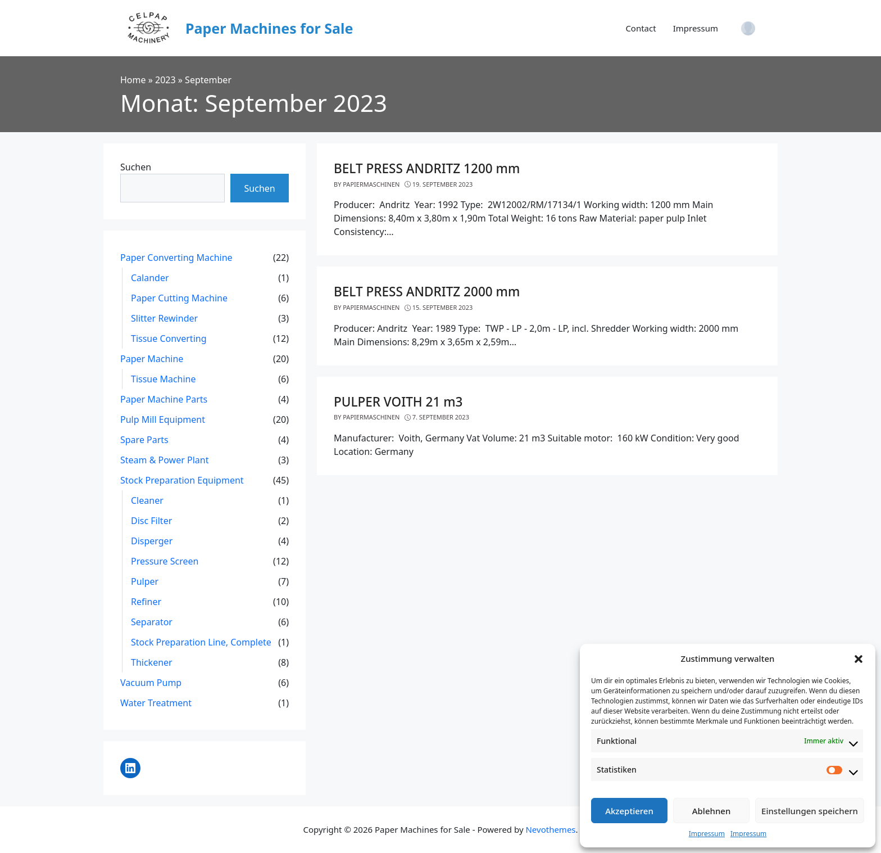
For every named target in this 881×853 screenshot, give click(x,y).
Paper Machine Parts (163, 399)
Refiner (146, 601)
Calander (150, 278)
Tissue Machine (163, 379)
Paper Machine (151, 359)
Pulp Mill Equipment (162, 419)
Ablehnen (711, 810)
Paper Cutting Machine (179, 298)
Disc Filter (151, 520)
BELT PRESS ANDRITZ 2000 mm (427, 291)
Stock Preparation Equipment (182, 480)
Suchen (135, 167)
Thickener (151, 662)
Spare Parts (144, 440)
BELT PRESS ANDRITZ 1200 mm (427, 168)
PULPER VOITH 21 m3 (398, 401)
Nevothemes (550, 829)
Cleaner (147, 500)
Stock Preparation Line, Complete (201, 642)
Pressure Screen (164, 561)
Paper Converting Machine (176, 257)
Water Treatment (156, 703)
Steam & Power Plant (164, 460)
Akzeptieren (629, 810)
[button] (858, 658)
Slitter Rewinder (164, 318)
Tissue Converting (169, 338)
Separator (151, 622)
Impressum (707, 833)
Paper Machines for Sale (269, 28)
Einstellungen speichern (809, 810)
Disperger (151, 541)
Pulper (144, 581)
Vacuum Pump (150, 682)
